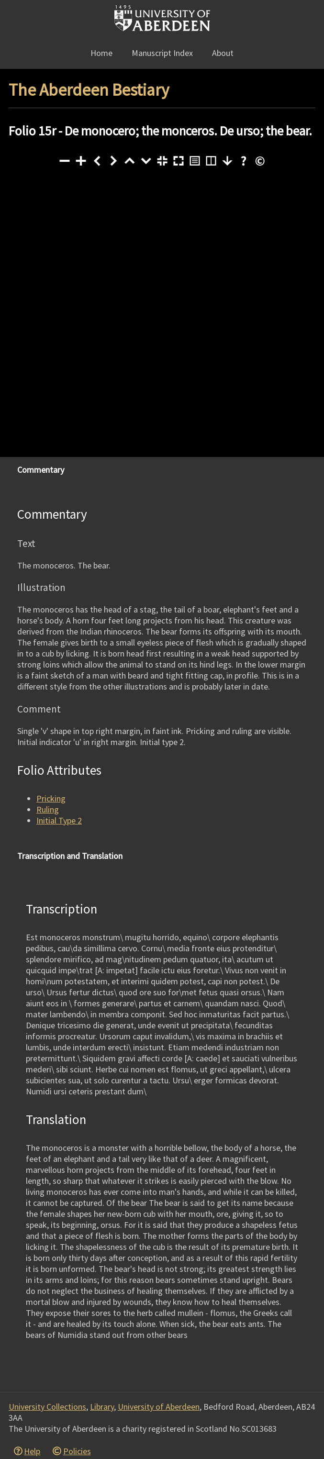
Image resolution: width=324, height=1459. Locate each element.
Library (102, 1406)
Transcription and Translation (70, 855)
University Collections (47, 1406)
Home (101, 52)
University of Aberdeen (159, 1406)
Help (32, 1451)
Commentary (40, 469)
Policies (77, 1451)
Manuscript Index (162, 52)
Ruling (47, 809)
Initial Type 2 (59, 820)
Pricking (51, 798)
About (223, 52)
